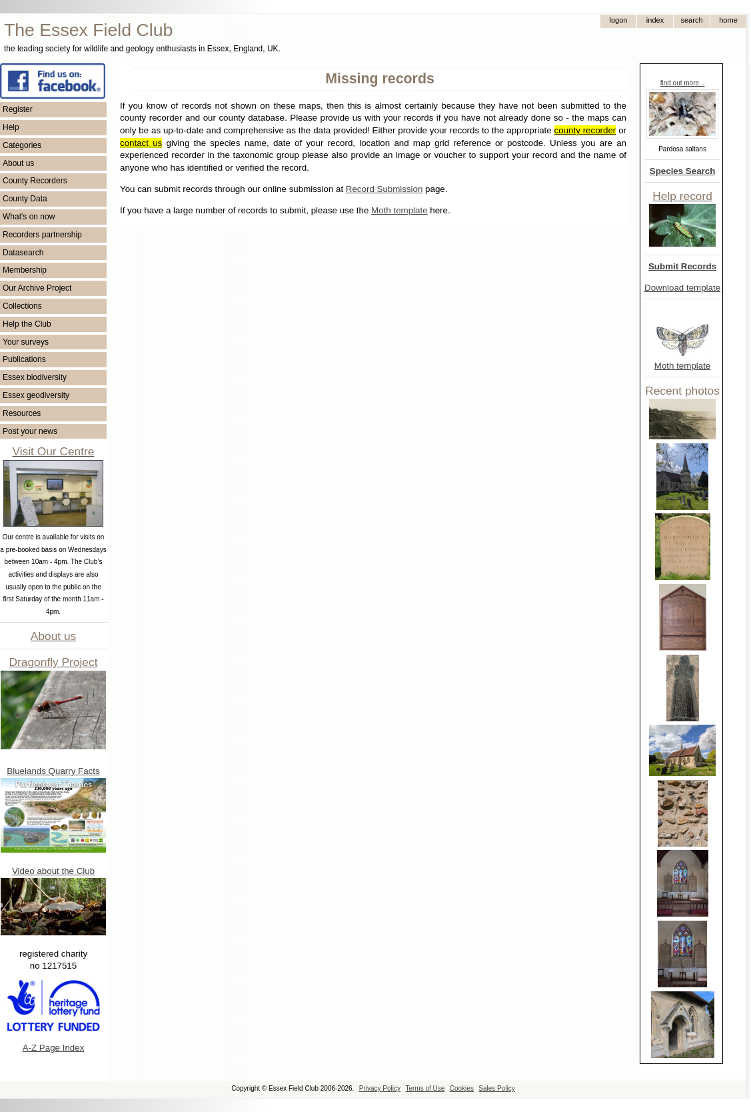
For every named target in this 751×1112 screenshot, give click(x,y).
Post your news (30, 431)
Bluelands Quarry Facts (53, 771)
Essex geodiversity (36, 395)
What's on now (29, 216)
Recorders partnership (42, 234)
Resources (22, 413)
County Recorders (35, 180)
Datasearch (23, 252)
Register (18, 109)
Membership (25, 270)
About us (18, 163)
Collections (22, 306)
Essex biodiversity (35, 377)
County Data (25, 198)
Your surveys (26, 342)
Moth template (682, 366)
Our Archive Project (37, 288)
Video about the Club (53, 871)
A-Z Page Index (54, 1048)
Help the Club (27, 324)
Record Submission (384, 189)
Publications (24, 359)
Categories (22, 145)
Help (11, 127)
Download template (682, 288)
